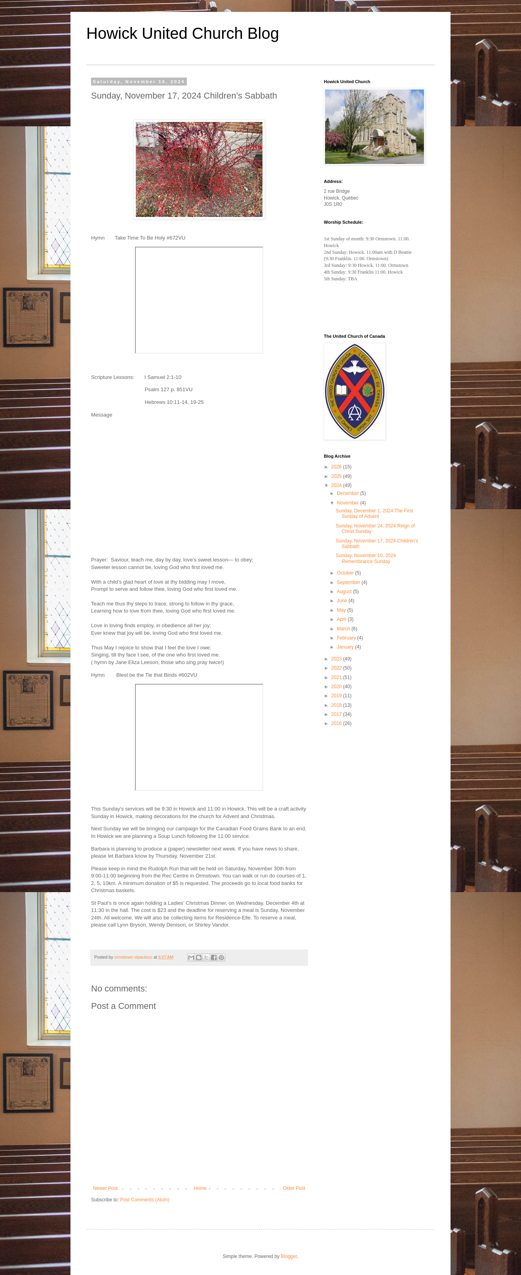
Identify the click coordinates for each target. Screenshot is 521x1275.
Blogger (289, 1256)
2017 (337, 714)
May (342, 610)
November (348, 503)
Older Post (294, 1188)
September (349, 582)
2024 (337, 485)
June (342, 600)
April (342, 619)
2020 (337, 686)
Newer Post (105, 1188)
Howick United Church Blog (182, 33)
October (346, 573)
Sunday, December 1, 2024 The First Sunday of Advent (374, 513)
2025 (337, 476)
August (345, 591)
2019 (337, 695)
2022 (337, 668)
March (344, 629)
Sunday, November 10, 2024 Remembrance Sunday (366, 558)
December (348, 493)
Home (200, 1188)
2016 (337, 723)
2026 (337, 467)
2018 (337, 705)
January (346, 647)
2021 (337, 677)
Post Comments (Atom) (144, 1200)
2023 (337, 659)
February (347, 638)
